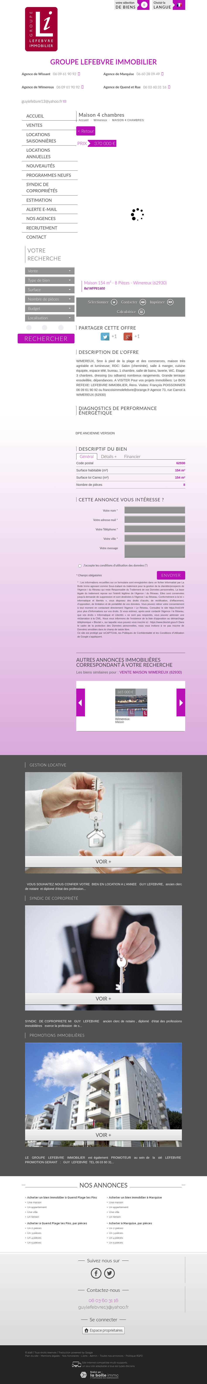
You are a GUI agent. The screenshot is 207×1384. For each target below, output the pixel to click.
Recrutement (41, 227)
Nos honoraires (70, 1355)
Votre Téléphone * (107, 529)
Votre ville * (111, 538)
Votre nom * (110, 510)
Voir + (103, 862)
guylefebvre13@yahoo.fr (42, 101)
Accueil (35, 115)
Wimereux (100, 120)
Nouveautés (40, 165)
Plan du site (31, 1355)
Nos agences (41, 218)
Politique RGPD (134, 1355)
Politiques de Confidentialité (137, 633)
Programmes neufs (48, 175)
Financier (132, 456)
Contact (36, 237)
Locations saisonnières (41, 137)
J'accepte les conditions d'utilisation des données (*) (115, 565)
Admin (93, 1355)
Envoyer (171, 575)
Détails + (109, 456)
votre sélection (126, 5)
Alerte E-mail (41, 209)
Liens (84, 1355)
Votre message (109, 548)
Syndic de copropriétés (41, 187)
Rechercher (46, 338)
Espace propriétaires (103, 1330)
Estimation (39, 200)
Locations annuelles (38, 153)
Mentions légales (50, 1355)
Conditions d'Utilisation (172, 633)
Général (87, 456)
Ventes (34, 125)
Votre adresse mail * (105, 520)
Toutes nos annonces (111, 1355)
